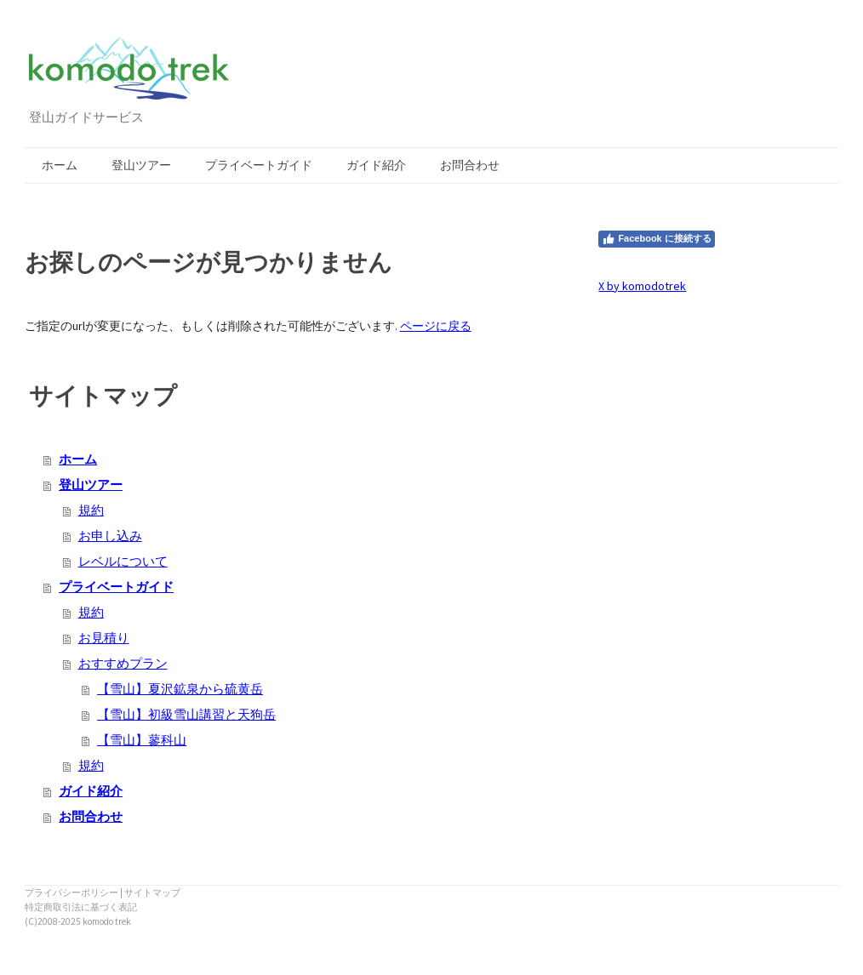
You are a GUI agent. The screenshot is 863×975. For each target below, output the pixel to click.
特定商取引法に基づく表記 (81, 907)
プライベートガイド (258, 165)
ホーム (59, 165)
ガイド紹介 (376, 165)
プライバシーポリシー (71, 892)
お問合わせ (470, 165)
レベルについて (123, 561)
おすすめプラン (123, 663)
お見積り (103, 637)
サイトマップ (152, 892)
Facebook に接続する (656, 239)
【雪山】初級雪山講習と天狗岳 (186, 714)
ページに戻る (436, 326)
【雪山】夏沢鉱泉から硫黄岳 (180, 688)
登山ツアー (141, 165)
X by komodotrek (642, 286)
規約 (91, 510)
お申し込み (110, 535)
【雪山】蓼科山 (141, 740)
